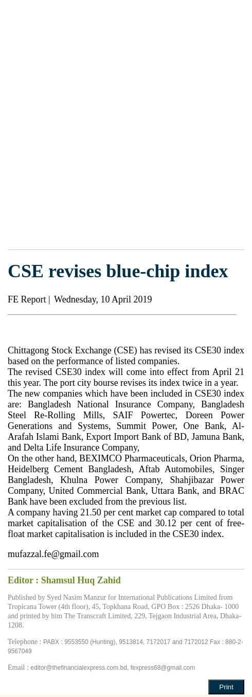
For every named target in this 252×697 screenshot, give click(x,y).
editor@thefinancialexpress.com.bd (78, 667)
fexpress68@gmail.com (163, 667)
